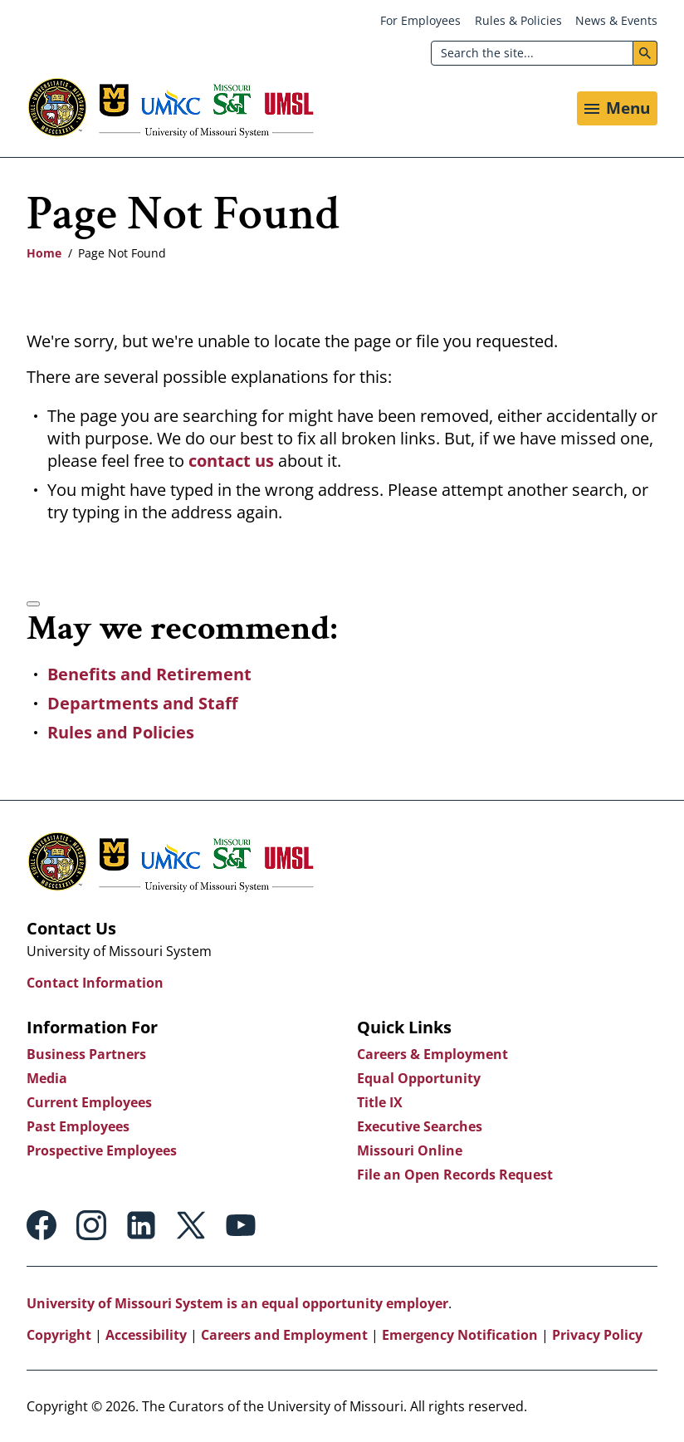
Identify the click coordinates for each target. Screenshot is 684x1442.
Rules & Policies (518, 20)
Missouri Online (409, 1150)
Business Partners (86, 1054)
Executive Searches (419, 1126)
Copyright (59, 1335)
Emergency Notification (460, 1335)
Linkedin (141, 1225)
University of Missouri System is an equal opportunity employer (237, 1303)
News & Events (616, 20)
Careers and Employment (284, 1335)
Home (44, 253)
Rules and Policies (120, 732)
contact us (233, 460)
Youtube (241, 1225)
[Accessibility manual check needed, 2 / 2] (33, 603)
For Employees (420, 20)
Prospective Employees (102, 1150)
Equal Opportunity (419, 1078)
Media (47, 1078)
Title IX (380, 1102)
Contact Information (95, 983)
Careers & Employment (432, 1054)
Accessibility (146, 1335)
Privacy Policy (597, 1335)
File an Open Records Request (455, 1174)
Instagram (91, 1225)
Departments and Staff (142, 703)
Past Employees (78, 1126)
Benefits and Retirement (149, 674)
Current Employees (89, 1102)
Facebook (41, 1225)
